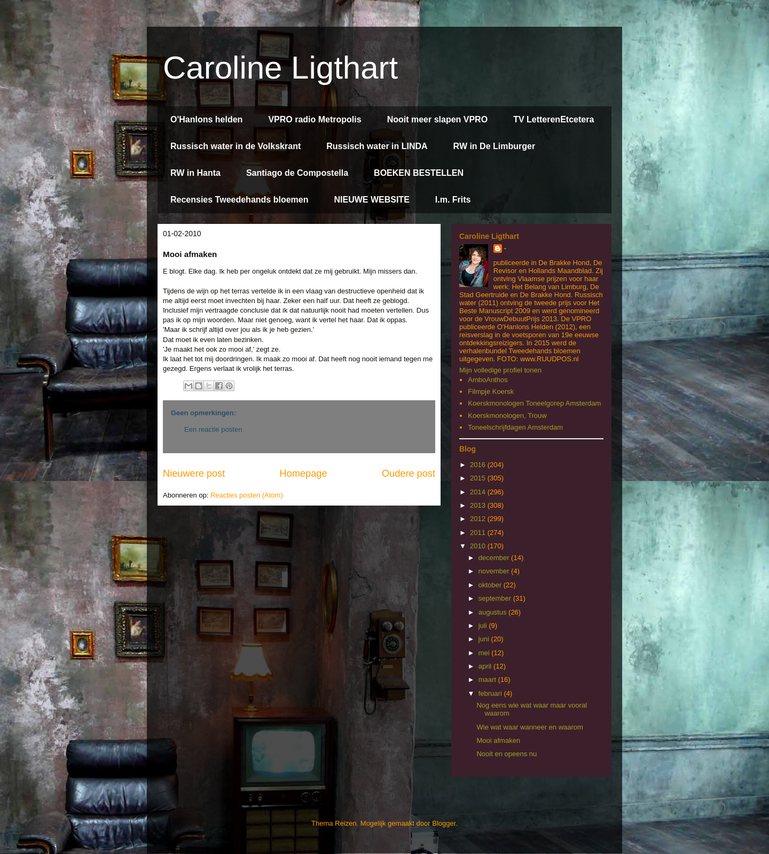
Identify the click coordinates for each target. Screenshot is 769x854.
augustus (493, 612)
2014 (479, 492)
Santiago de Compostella (297, 172)
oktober (491, 585)
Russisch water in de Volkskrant (235, 146)
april (485, 666)
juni (484, 639)
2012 (479, 519)
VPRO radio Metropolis (314, 119)
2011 (479, 533)
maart (488, 680)
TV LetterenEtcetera (553, 119)
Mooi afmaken (498, 740)
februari (491, 693)
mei (485, 653)
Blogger (444, 823)
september (495, 598)
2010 (479, 546)
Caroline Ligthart (280, 68)
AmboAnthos (487, 380)
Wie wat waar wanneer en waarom (529, 727)
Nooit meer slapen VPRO (437, 119)
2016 (479, 465)
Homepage (303, 473)
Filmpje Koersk (491, 391)
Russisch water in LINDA (376, 146)
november (494, 571)
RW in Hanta (195, 172)
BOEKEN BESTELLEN (419, 172)
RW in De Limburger (494, 146)
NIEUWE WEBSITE (371, 199)
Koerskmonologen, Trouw (507, 416)
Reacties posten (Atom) (246, 495)
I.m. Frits (453, 199)
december (494, 558)
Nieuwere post (194, 473)
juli (483, 626)
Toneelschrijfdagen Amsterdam (515, 427)
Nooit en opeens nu (506, 754)
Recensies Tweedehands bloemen (239, 199)
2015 (479, 478)
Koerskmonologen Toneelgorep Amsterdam (534, 403)
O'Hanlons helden (206, 119)
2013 (479, 505)
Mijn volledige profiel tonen (500, 370)
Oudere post (408, 473)
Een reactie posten (213, 429)
